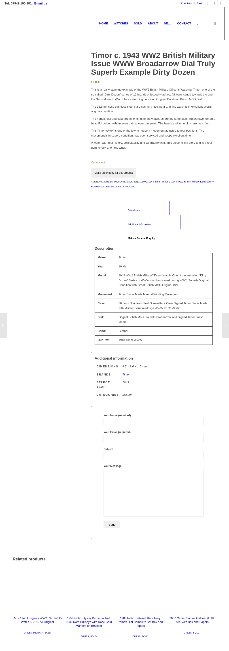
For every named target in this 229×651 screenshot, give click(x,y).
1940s (143, 181)
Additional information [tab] (136, 224)
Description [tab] (130, 210)
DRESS (108, 181)
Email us (40, 3)
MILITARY (119, 181)
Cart (199, 3)
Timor (126, 374)
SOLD (129, 181)
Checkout (186, 3)
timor (158, 181)
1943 (151, 181)
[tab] (138, 236)
